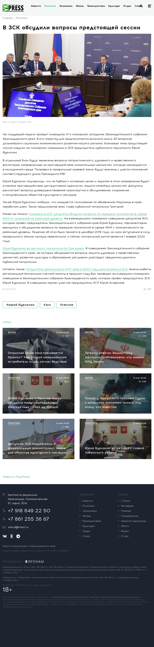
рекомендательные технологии (70, 597)
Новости (36, 6)
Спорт (138, 6)
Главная (8, 18)
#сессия (66, 305)
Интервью (127, 505)
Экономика (65, 6)
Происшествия (96, 6)
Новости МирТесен (16, 476)
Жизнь (80, 6)
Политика (50, 6)
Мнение (126, 510)
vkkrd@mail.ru (18, 527)
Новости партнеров (133, 521)
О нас (125, 536)
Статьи (125, 500)
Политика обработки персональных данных (114, 597)
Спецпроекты (129, 516)
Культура (114, 6)
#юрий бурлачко (20, 305)
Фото (125, 526)
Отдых (127, 6)
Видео (125, 531)
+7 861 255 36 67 (28, 519)
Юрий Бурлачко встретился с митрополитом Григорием (43, 248)
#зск (47, 305)
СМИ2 (7, 322)
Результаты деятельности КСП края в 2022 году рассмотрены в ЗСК (77, 269)
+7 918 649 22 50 (29, 510)
